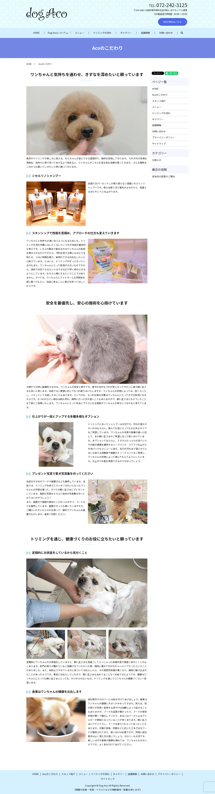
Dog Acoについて (57, 32)
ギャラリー (126, 32)
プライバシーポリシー (163, 137)
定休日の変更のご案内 (163, 176)
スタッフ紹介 (159, 101)
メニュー (79, 32)
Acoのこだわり (160, 94)
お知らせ (156, 160)
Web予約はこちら (172, 21)
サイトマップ (159, 143)
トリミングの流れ (102, 32)
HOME (36, 32)
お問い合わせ (166, 32)
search (184, 33)
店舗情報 (145, 32)
